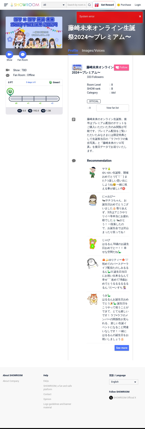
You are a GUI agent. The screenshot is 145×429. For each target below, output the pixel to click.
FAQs (46, 381)
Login (138, 4)
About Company (11, 381)
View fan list (112, 108)
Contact (47, 394)
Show (9, 56)
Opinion (47, 399)
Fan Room (23, 56)
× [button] (140, 16)
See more (121, 347)
